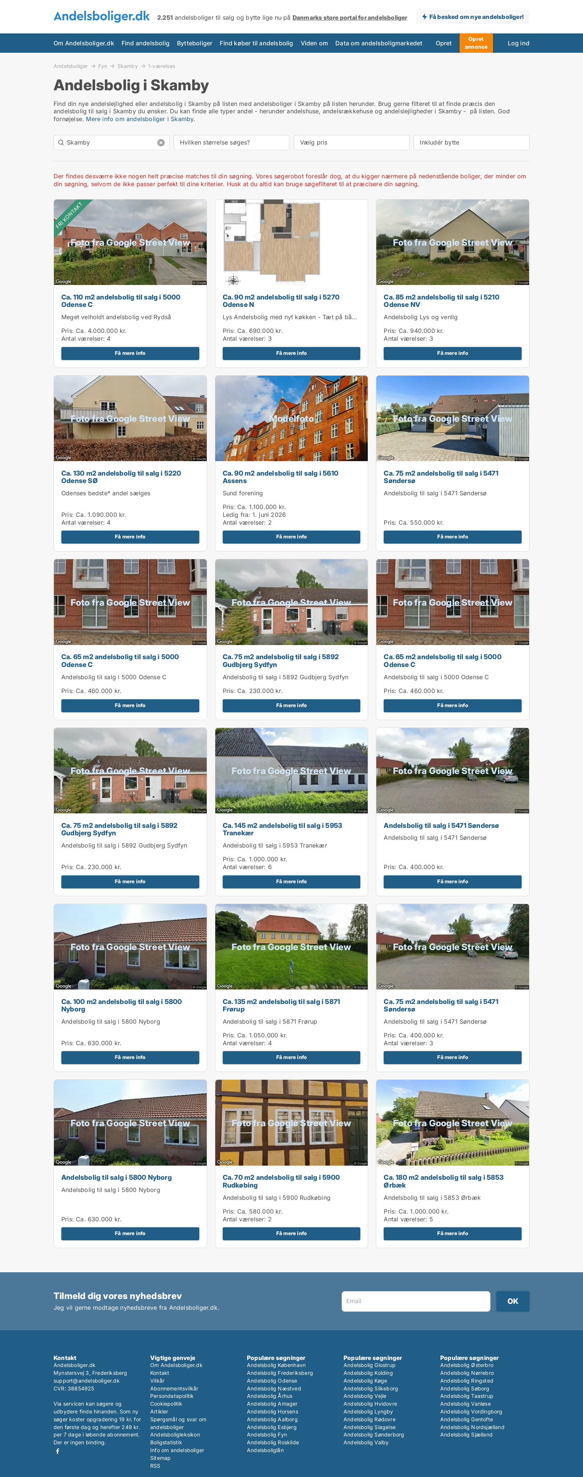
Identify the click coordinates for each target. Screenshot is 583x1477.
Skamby (127, 66)
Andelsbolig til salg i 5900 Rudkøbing (277, 1197)
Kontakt (159, 1373)
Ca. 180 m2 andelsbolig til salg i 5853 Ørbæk (443, 1181)
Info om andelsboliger (177, 1450)
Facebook (58, 1451)
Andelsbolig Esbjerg (272, 1427)
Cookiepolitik (166, 1403)
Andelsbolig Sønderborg (374, 1434)
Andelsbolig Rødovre (370, 1419)
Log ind (518, 43)
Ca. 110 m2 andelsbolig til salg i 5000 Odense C (121, 301)
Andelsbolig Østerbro (466, 1365)
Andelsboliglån (265, 1450)
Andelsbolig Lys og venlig (421, 317)
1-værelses (161, 66)
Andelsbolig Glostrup (370, 1365)
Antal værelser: (83, 338)
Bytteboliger (194, 43)
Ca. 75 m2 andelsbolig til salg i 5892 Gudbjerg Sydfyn (281, 660)
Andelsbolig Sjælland (466, 1434)
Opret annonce (476, 43)
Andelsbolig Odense (272, 1380)
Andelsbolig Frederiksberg (280, 1373)
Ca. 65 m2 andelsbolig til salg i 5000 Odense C (120, 660)
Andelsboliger (71, 66)
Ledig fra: (237, 514)
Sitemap (160, 1458)
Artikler (159, 1411)
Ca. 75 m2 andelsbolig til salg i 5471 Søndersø (441, 477)
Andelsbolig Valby (366, 1442)
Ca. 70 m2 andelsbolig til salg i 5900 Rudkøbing (281, 1181)
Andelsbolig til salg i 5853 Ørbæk (432, 1197)
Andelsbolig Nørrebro (467, 1373)
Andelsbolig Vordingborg (471, 1411)
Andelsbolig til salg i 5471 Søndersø (435, 493)
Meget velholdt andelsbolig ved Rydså (116, 317)
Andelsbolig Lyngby (368, 1411)
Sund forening (243, 493)
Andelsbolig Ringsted (466, 1380)
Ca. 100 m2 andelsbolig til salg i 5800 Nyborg (121, 1005)
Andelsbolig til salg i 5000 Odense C (114, 677)
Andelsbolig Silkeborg (371, 1388)
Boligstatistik (166, 1442)
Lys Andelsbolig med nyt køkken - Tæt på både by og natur (308, 317)
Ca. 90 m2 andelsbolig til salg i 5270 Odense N (281, 301)
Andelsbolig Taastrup (466, 1396)
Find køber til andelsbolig (256, 43)
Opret (444, 43)
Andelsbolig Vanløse (465, 1403)
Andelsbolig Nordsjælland (472, 1427)
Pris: (68, 330)
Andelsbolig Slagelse (370, 1427)
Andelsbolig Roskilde (273, 1442)
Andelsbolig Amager (272, 1403)
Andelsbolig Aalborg (272, 1419)
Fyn (102, 66)
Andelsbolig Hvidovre (370, 1403)
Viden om (314, 43)
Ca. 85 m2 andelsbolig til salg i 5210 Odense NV (441, 301)
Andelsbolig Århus (269, 1396)
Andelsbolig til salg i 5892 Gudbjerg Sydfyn (286, 677)
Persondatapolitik (172, 1396)
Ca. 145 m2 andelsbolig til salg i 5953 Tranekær (282, 829)
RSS (155, 1466)
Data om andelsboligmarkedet (378, 43)
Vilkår (157, 1380)
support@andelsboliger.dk (87, 1380)
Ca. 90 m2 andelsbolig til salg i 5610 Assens (280, 477)
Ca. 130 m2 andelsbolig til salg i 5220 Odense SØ (121, 477)
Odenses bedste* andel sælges (106, 493)
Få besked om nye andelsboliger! (476, 16)
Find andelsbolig (146, 43)
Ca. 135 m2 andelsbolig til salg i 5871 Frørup (281, 1005)
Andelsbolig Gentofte (466, 1419)
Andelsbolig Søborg (465, 1388)
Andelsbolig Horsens (272, 1411)
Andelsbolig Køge (365, 1380)
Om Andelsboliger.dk (84, 43)
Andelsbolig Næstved (274, 1388)
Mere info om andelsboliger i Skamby (139, 119)
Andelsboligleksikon (175, 1434)
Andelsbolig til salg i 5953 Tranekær (275, 845)
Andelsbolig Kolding (368, 1373)
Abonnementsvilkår (174, 1388)
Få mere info (130, 353)
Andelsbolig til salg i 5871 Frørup (270, 1021)
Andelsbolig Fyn (267, 1434)
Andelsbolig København (276, 1365)
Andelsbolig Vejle (365, 1396)
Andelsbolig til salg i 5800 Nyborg (110, 1021)
